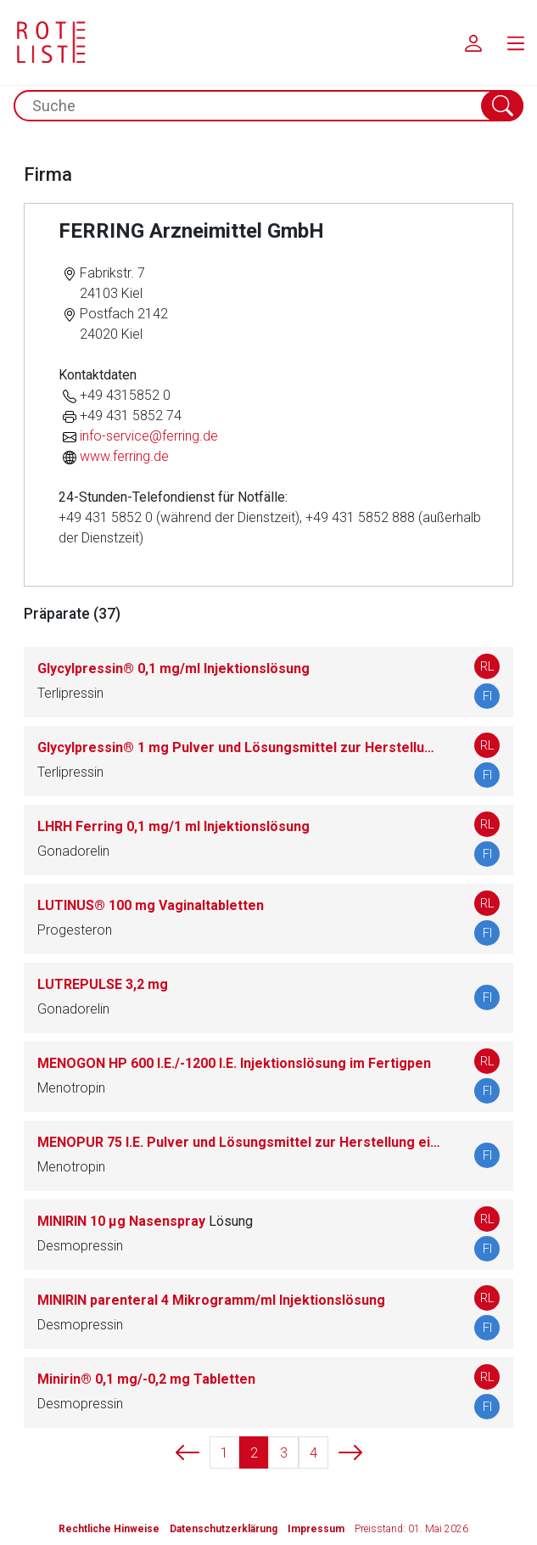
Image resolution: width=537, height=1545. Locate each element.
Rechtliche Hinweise (109, 1529)
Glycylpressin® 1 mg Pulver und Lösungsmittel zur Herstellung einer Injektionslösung (238, 747)
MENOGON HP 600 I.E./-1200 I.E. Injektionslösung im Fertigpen (234, 1063)
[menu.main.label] (516, 42)
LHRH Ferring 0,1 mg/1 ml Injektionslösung (173, 826)
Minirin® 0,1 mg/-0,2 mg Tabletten (146, 1379)
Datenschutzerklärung (223, 1529)
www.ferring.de (124, 456)
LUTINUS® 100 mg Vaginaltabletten (150, 905)
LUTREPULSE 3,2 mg (102, 984)
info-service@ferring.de (149, 436)
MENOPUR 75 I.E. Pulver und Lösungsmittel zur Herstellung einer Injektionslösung (238, 1142)
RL (487, 666)
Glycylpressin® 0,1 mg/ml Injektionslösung (173, 668)
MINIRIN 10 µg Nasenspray (145, 1221)
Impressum (316, 1529)
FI (487, 696)
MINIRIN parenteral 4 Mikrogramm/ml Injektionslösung (211, 1300)
